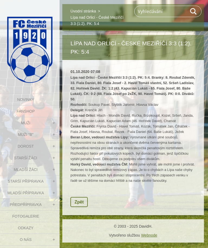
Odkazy (26, 228)
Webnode (149, 235)
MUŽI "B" (25, 134)
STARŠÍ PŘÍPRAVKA (26, 181)
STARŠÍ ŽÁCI (25, 158)
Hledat (193, 11)
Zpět (79, 202)
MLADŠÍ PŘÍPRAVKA (25, 193)
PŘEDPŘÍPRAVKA (26, 204)
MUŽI (25, 123)
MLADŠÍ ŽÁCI (26, 169)
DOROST (26, 146)
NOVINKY (25, 99)
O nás (26, 239)
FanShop (26, 111)
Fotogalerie (25, 216)
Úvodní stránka (83, 11)
